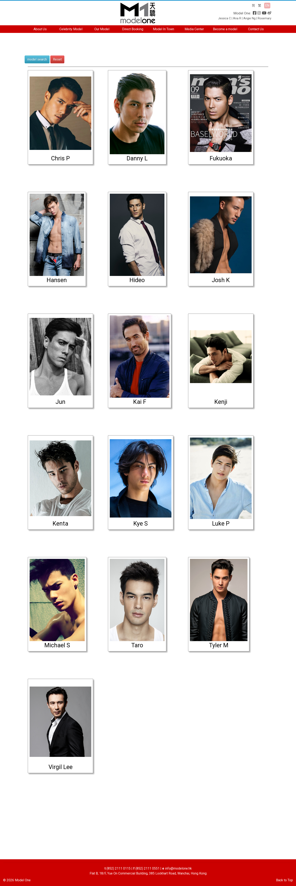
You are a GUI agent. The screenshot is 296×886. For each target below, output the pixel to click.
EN (267, 5)
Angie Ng (249, 18)
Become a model (225, 29)
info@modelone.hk (178, 868)
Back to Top (284, 880)
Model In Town (163, 29)
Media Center (194, 29)
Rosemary (264, 18)
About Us (40, 29)
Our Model (101, 29)
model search (37, 59)
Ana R (237, 18)
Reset (57, 59)
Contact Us (256, 29)
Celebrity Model (70, 29)
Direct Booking (132, 29)
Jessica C (224, 18)
